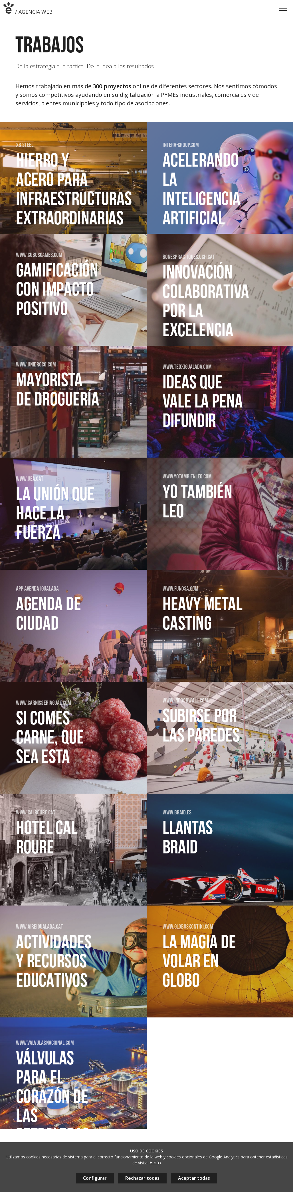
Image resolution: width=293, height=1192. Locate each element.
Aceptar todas (194, 1178)
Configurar (95, 1178)
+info (155, 1163)
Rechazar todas (142, 1178)
